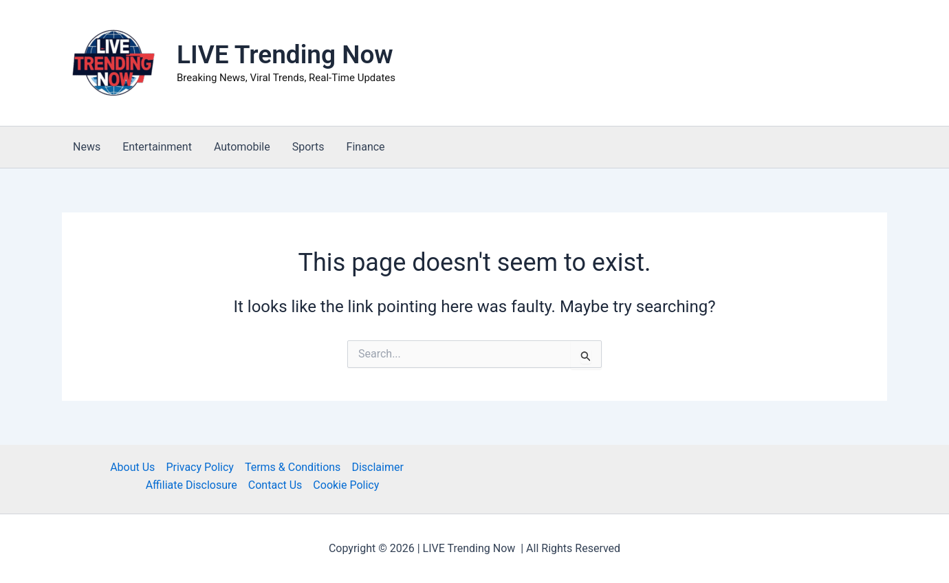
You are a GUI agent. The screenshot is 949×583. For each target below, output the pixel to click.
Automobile (242, 146)
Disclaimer (377, 467)
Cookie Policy (346, 485)
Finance (366, 146)
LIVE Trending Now (285, 54)
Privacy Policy (200, 467)
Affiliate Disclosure (191, 485)
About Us (132, 467)
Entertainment (157, 146)
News (86, 146)
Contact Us (275, 485)
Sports (308, 146)
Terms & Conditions (293, 467)
